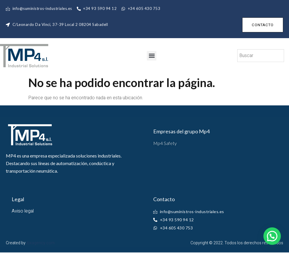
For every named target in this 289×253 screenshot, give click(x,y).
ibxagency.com (40, 243)
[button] (151, 56)
